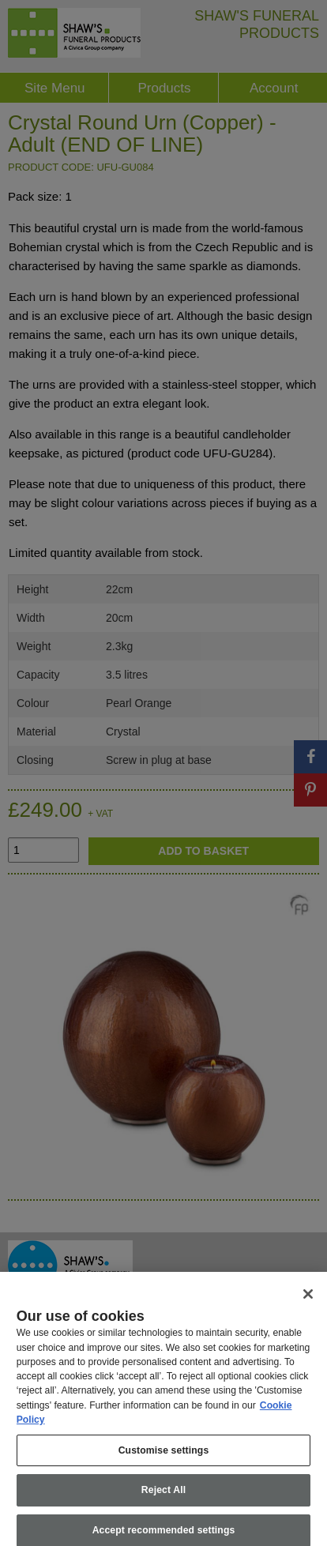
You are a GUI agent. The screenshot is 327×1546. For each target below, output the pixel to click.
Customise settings (163, 1455)
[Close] (308, 1300)
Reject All (163, 1496)
